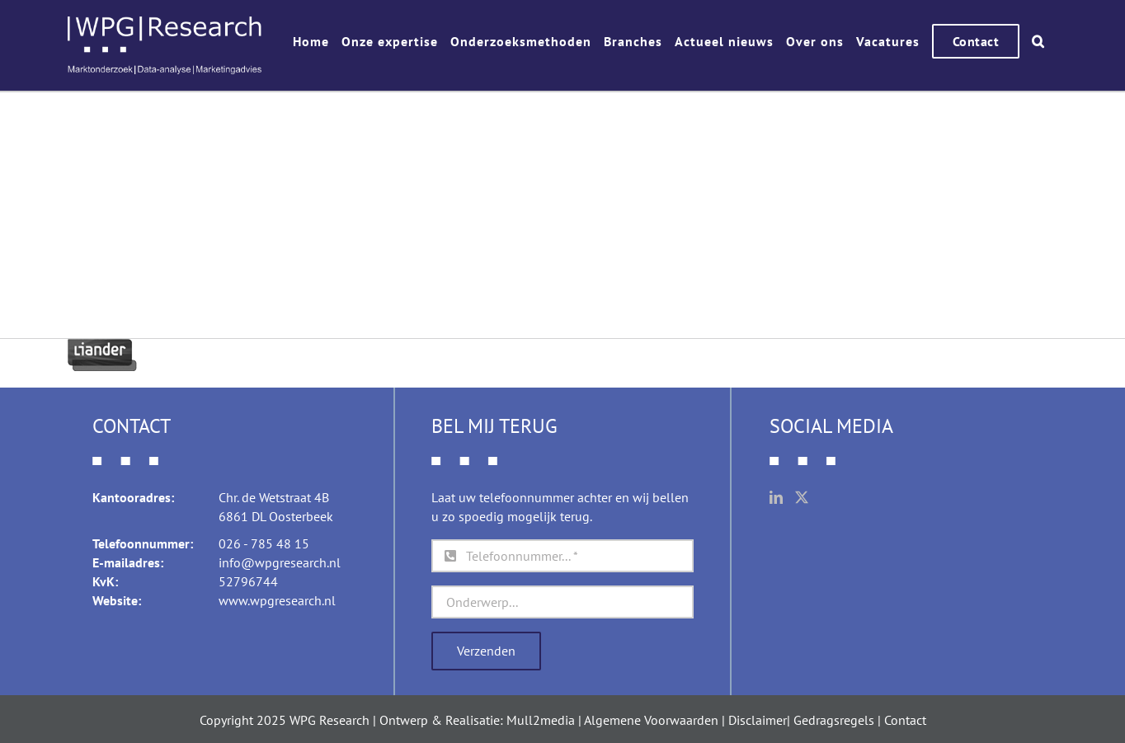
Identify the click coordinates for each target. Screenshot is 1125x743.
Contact (905, 720)
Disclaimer (757, 720)
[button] (1038, 41)
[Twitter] (801, 497)
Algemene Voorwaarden (651, 720)
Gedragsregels (833, 720)
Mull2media (540, 720)
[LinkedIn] (776, 497)
